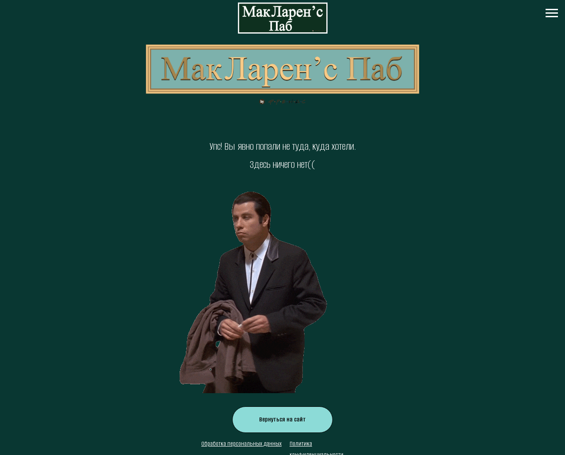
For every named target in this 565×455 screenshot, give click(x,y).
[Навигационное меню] (552, 13)
